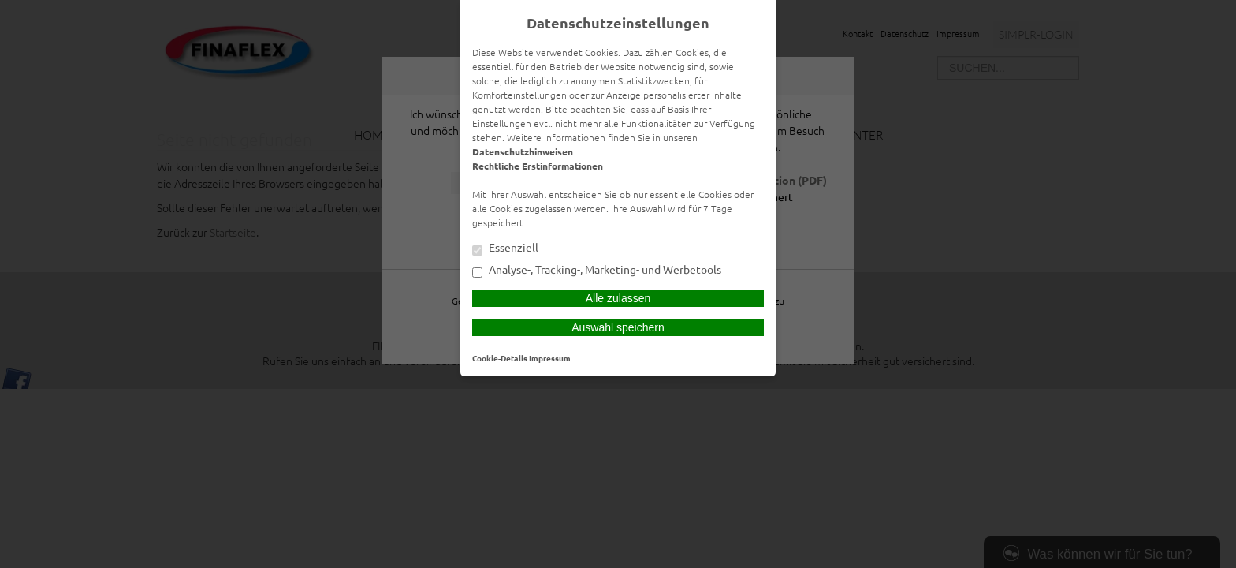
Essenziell (505, 248)
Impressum (550, 358)
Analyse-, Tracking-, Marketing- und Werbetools (596, 270)
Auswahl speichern (618, 327)
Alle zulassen (618, 298)
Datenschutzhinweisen (522, 151)
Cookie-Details (499, 358)
